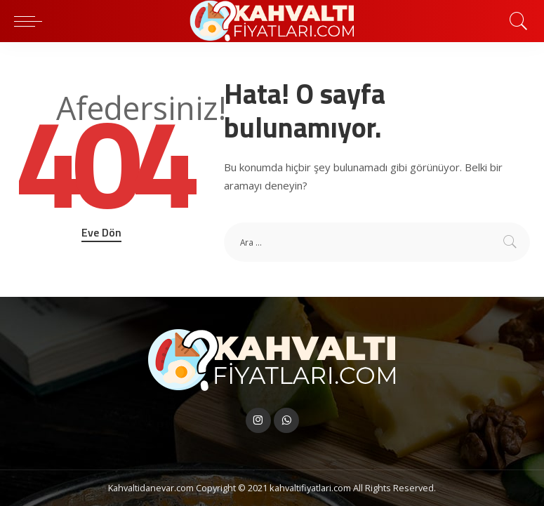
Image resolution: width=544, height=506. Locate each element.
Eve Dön (101, 232)
